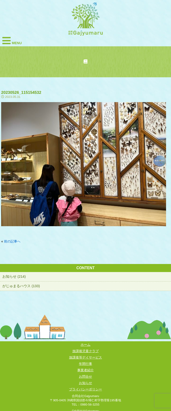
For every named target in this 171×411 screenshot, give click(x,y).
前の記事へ (12, 241)
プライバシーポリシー (85, 389)
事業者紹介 (85, 370)
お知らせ (85, 383)
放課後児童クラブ (85, 351)
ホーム (85, 344)
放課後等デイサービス (85, 357)
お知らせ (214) (14, 276)
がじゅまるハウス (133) (21, 286)
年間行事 (85, 364)
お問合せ (85, 376)
